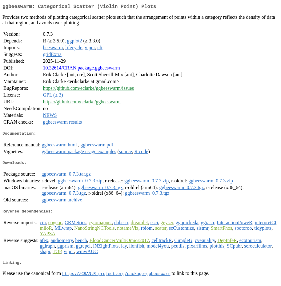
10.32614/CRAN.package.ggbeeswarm (81, 69)
